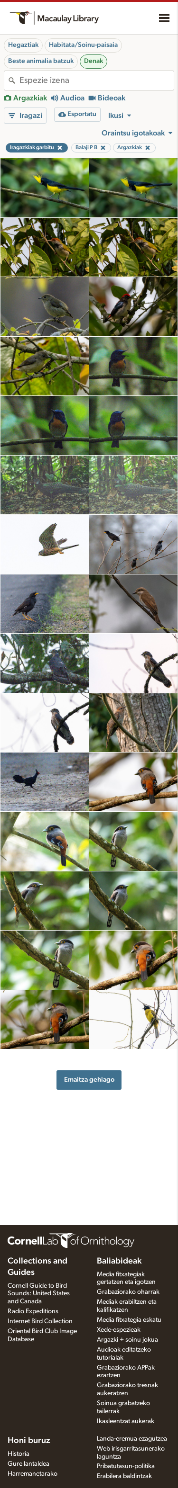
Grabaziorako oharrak (128, 1292)
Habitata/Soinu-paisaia (83, 45)
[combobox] (96, 80)
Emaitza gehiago (89, 1079)
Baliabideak (119, 1261)
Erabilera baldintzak (124, 1476)
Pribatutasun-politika (126, 1466)
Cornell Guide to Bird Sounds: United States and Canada (39, 1293)
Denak (93, 61)
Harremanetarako (32, 1473)
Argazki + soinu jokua (127, 1339)
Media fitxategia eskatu (129, 1320)
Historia (18, 1454)
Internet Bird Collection (40, 1321)
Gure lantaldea (28, 1464)
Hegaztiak (23, 45)
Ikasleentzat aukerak (125, 1421)
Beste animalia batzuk (41, 61)
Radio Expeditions (33, 1311)
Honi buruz (29, 1440)
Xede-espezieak (119, 1330)
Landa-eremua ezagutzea (132, 1438)
